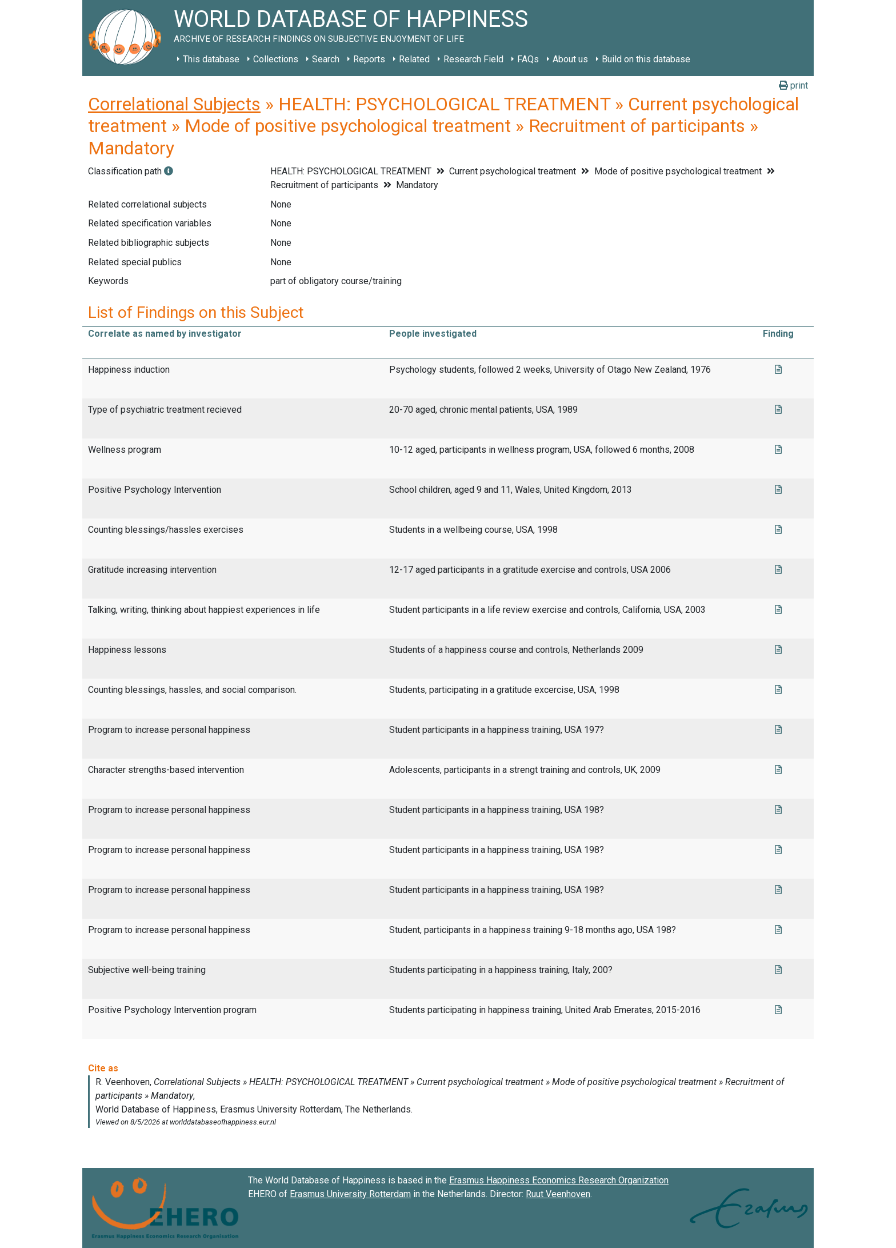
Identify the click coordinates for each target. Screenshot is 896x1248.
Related (414, 59)
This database (211, 59)
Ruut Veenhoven (558, 1194)
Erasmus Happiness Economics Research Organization (559, 1180)
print (793, 85)
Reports (369, 59)
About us (570, 59)
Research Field (473, 59)
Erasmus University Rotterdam (350, 1194)
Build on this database (646, 59)
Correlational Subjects (174, 104)
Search (325, 59)
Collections (275, 59)
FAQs (528, 59)
